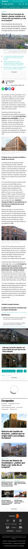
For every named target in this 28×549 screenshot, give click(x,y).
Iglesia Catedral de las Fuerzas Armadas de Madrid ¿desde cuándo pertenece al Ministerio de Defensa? (13, 63)
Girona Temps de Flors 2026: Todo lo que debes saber (20, 483)
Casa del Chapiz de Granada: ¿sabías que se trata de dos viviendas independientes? (7, 502)
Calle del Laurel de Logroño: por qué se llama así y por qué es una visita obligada (14, 349)
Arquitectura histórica (8, 371)
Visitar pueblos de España (8, 407)
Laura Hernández (10, 81)
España (20, 371)
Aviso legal (5, 540)
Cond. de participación (7, 543)
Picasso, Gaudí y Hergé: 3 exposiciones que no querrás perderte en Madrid (14, 68)
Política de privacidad (12, 540)
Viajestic (3, 375)
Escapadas (7, 400)
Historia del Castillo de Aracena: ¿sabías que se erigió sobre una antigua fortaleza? (14, 318)
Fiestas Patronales (6, 405)
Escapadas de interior (14, 7)
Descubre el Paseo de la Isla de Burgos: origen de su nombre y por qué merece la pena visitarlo (7, 484)
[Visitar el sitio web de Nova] (7, 524)
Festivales (4, 7)
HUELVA (3, 429)
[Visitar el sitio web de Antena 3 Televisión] (7, 520)
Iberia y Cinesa (16, 1)
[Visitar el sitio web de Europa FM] (14, 527)
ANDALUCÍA (4, 498)
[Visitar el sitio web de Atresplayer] (11, 531)
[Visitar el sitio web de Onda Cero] (7, 527)
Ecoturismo (20, 407)
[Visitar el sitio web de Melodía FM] (20, 527)
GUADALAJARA (5, 458)
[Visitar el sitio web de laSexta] (14, 520)
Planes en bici (13, 409)
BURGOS (3, 480)
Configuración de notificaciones (11, 545)
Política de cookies (21, 540)
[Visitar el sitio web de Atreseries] (20, 524)
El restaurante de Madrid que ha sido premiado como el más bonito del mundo (14, 57)
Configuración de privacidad (19, 543)
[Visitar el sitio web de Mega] (14, 524)
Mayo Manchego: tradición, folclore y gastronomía (19, 502)
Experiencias (4, 409)
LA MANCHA (17, 498)
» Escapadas (8, 375)
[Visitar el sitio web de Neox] (20, 520)
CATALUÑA (16, 480)
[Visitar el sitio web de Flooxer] (19, 531)
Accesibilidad (21, 545)
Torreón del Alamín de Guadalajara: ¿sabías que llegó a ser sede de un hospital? (14, 323)
